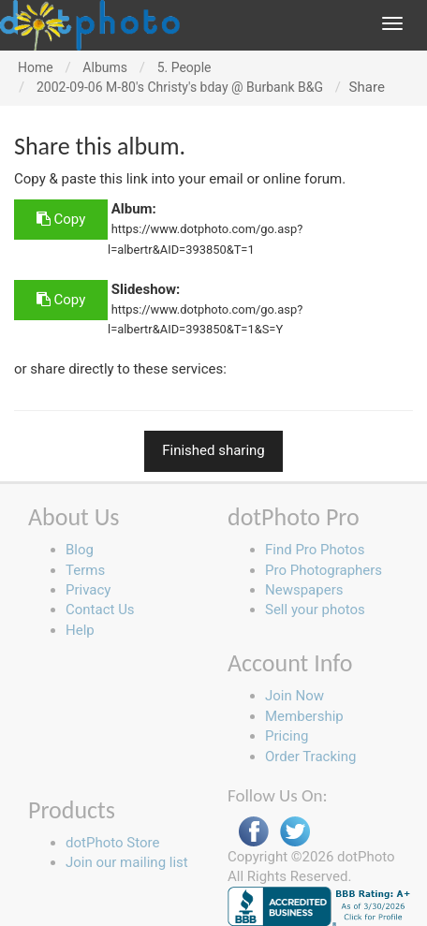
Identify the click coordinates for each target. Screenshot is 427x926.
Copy (61, 219)
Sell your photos (315, 609)
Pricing (286, 736)
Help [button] (80, 630)
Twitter (295, 831)
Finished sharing (213, 450)
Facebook (254, 831)
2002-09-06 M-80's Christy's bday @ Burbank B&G (180, 87)
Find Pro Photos (314, 549)
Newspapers (304, 589)
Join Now (294, 695)
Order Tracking (310, 756)
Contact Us (100, 609)
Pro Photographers (323, 570)
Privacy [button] (88, 589)
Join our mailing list (127, 862)
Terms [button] (85, 570)
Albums (104, 67)
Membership (304, 716)
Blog (80, 549)
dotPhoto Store (112, 842)
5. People (184, 67)
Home (35, 67)
